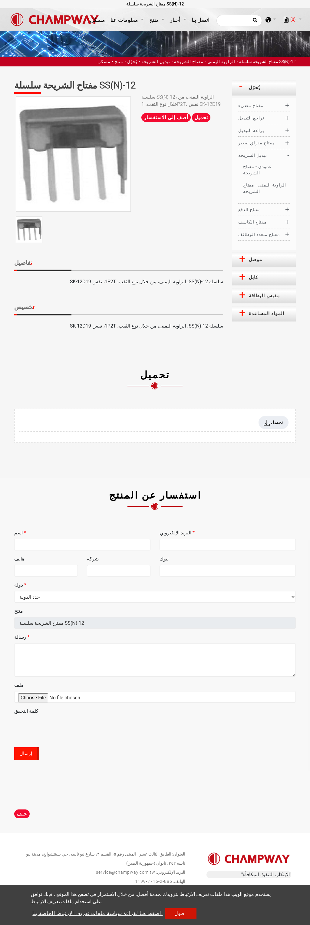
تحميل (201, 117)
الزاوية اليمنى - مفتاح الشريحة (204, 61)
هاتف (19, 559)
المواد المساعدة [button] (266, 313)
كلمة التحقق (26, 711)
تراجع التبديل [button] (251, 118)
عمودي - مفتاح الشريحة (257, 169)
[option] (73, 154)
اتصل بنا (200, 20)
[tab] (264, 88)
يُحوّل (132, 61)
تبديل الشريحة (155, 61)
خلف (22, 814)
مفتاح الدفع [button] (249, 209)
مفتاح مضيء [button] (251, 105)
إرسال (25, 753)
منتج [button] (154, 20)
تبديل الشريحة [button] (252, 155)
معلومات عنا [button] (124, 20)
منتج (118, 61)
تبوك (164, 559)
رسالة (22, 637)
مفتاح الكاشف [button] (252, 222)
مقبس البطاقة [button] (264, 295)
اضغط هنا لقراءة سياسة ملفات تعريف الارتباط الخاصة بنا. (97, 913)
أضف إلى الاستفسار (166, 117)
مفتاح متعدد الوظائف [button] (259, 234)
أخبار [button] (176, 20)
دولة (20, 585)
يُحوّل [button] (254, 87)
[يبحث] (239, 20)
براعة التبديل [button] (251, 130)
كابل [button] (253, 277)
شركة (93, 559)
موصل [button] (255, 259)
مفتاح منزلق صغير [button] (256, 142)
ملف (19, 685)
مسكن (98, 19)
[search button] (254, 22)
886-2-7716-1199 (153, 881)
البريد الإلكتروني (177, 533)
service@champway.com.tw (125, 872)
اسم (20, 533)
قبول (179, 913)
